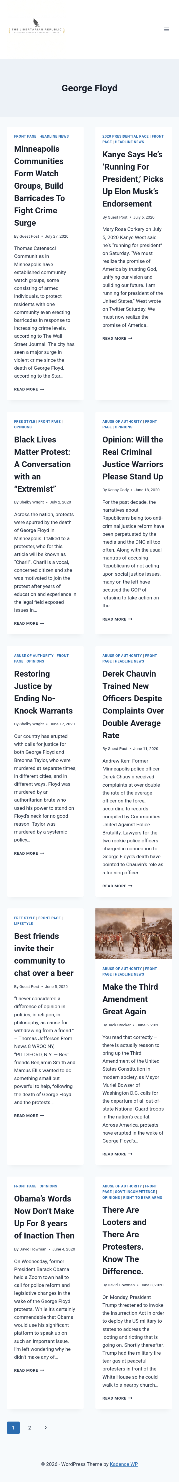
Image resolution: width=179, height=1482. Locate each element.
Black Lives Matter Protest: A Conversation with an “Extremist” (42, 464)
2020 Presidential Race (125, 136)
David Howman (33, 1249)
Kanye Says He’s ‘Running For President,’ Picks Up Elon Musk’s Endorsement (132, 179)
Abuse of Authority (122, 422)
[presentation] (133, 933)
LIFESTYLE (23, 924)
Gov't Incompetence (135, 1192)
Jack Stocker (119, 1025)
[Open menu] (166, 29)
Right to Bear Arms (142, 1198)
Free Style (24, 422)
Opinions (23, 427)
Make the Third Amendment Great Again (130, 999)
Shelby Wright (31, 502)
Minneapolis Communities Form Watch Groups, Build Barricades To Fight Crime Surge (39, 186)
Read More (29, 389)
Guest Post (29, 236)
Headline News (54, 136)
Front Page (25, 136)
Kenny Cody (118, 489)
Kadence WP (124, 1464)
